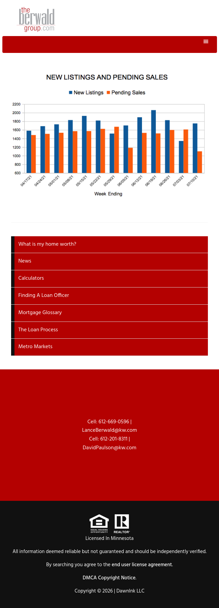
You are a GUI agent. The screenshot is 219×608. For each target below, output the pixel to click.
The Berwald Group (36, 19)
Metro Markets (35, 346)
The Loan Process (38, 330)
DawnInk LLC (130, 591)
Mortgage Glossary (40, 312)
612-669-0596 (114, 422)
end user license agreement (142, 565)
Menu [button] (109, 44)
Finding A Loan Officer (44, 295)
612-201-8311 (113, 439)
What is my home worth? (47, 244)
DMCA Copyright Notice (109, 578)
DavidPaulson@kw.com (110, 448)
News (25, 261)
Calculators (31, 278)
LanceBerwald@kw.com (109, 430)
